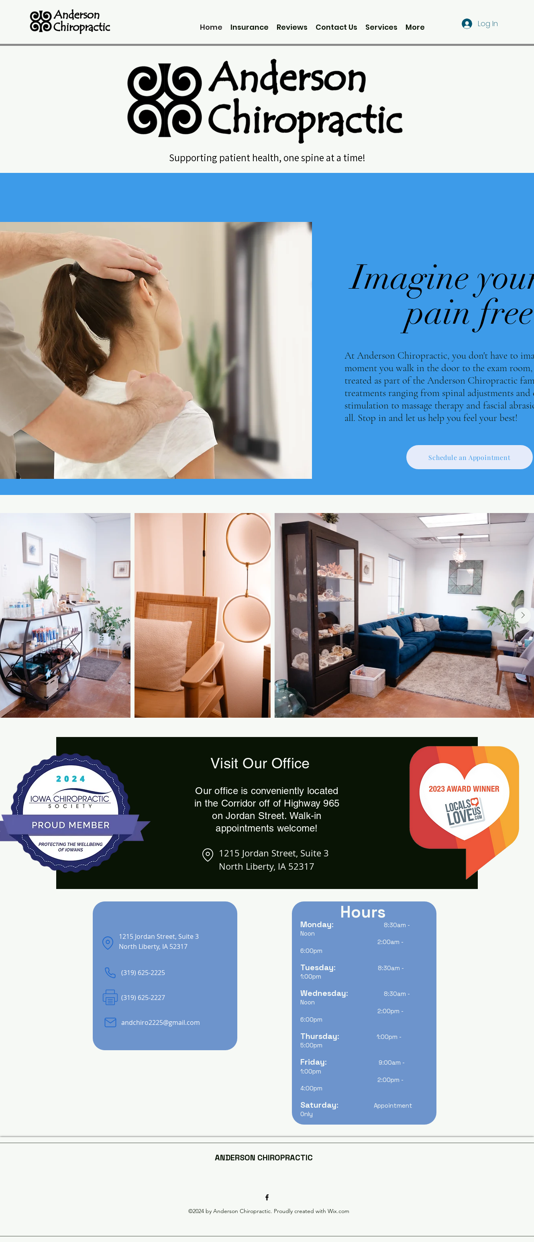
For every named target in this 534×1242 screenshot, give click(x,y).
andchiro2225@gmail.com (160, 1022)
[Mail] (110, 1022)
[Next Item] (523, 616)
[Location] (207, 855)
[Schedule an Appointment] (469, 457)
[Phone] (110, 972)
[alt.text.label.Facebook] (267, 1197)
